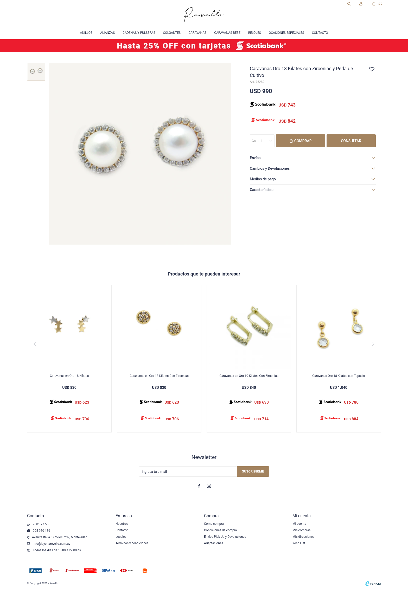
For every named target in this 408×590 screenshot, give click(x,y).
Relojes (254, 33)
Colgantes (172, 33)
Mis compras (301, 530)
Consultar (351, 141)
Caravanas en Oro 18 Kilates (69, 376)
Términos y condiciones (132, 543)
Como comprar (214, 524)
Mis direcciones (303, 537)
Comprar (303, 141)
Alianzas (107, 33)
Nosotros (122, 524)
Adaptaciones (213, 543)
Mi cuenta (299, 524)
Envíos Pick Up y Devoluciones (225, 537)
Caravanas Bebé (227, 33)
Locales (121, 537)
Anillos (86, 33)
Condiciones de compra (220, 530)
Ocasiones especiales (286, 33)
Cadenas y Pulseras (139, 33)
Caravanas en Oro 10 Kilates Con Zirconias (248, 376)
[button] (373, 344)
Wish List (298, 543)
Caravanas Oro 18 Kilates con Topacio (338, 376)
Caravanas (197, 33)
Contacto (320, 33)
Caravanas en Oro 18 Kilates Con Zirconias (159, 376)
